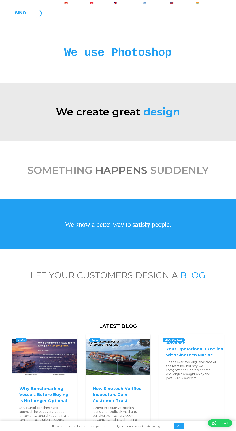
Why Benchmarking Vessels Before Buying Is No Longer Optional (44, 394)
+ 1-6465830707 (180, 3)
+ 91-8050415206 (206, 3)
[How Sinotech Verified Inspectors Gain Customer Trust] (118, 357)
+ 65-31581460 (99, 3)
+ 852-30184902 (74, 3)
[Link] (28, 15)
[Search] (222, 15)
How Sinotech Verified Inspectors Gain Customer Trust (117, 394)
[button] (220, 423)
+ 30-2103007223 (154, 3)
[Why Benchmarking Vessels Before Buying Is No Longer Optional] (44, 357)
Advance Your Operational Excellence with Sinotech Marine (197, 348)
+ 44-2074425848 (125, 3)
